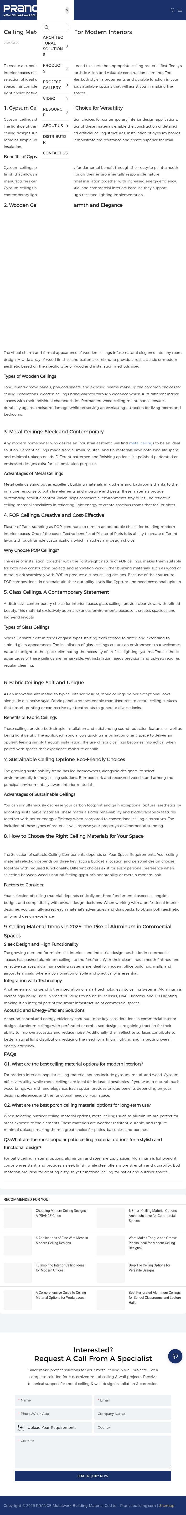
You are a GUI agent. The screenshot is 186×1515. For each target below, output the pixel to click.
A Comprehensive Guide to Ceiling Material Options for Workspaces (61, 1295)
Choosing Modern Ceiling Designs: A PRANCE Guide (61, 1213)
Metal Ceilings (25, 432)
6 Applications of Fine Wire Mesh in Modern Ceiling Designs (62, 1240)
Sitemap (166, 1505)
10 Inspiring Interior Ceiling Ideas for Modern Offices (60, 1267)
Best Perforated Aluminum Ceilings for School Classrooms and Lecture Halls (155, 1298)
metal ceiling (140, 443)
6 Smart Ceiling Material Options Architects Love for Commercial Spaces (153, 1216)
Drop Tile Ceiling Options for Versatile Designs (149, 1267)
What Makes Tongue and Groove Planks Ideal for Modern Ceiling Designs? (153, 1243)
